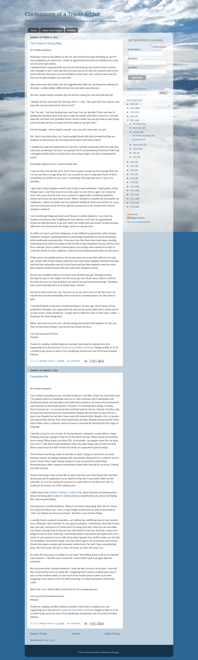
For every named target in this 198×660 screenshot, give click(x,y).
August (136, 149)
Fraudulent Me (39, 376)
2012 (132, 194)
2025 (132, 104)
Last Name (132, 67)
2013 (132, 190)
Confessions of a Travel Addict (62, 14)
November (138, 128)
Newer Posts (38, 633)
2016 (132, 178)
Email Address (146, 49)
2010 (132, 203)
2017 (132, 174)
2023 (132, 112)
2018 (132, 170)
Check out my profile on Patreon (77, 347)
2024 (132, 108)
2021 (132, 120)
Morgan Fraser (137, 218)
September (138, 145)
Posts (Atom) (49, 640)
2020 (132, 162)
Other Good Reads (52, 30)
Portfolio (71, 30)
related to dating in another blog (65, 492)
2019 (132, 166)
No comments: (74, 361)
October (137, 132)
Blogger (115, 652)
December (138, 124)
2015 (132, 182)
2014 (132, 186)
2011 (132, 198)
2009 (132, 207)
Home (34, 30)
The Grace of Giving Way (45, 43)
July (135, 153)
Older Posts (112, 633)
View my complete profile (138, 222)
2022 (132, 116)
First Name (132, 58)
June (135, 157)
